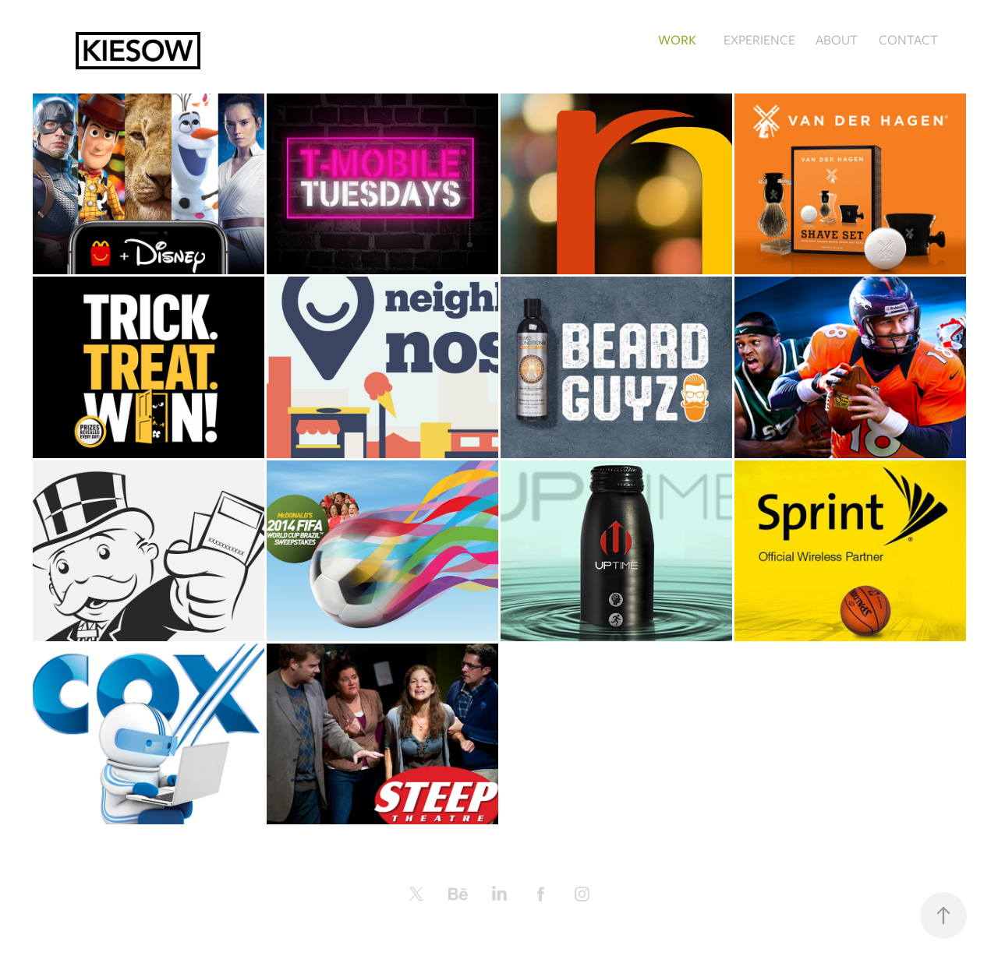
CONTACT (908, 39)
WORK (677, 39)
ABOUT (837, 39)
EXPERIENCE (759, 39)
